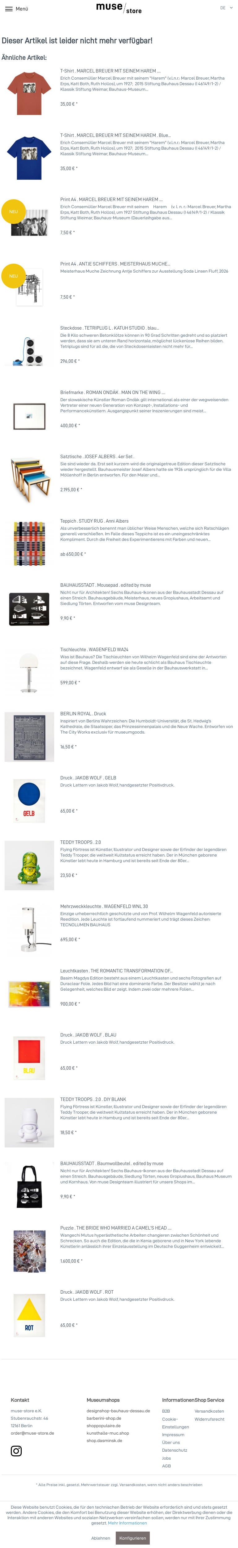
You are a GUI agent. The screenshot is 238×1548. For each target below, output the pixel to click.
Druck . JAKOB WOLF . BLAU (88, 1035)
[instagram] (16, 1451)
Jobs (166, 1458)
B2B (166, 1411)
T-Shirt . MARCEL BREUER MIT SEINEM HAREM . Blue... (115, 135)
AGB (166, 1465)
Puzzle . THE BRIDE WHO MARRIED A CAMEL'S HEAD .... (115, 1228)
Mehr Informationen (127, 1522)
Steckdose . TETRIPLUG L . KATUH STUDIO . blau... (109, 328)
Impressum (173, 1434)
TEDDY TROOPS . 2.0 (80, 842)
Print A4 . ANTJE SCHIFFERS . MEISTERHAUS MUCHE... (115, 264)
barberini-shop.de (104, 1418)
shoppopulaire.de (104, 1425)
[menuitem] (188, 8)
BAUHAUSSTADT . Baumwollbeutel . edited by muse (111, 1163)
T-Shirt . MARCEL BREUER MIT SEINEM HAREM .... (110, 71)
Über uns (171, 1442)
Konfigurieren (132, 1538)
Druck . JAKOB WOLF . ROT (87, 1292)
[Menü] (16, 8)
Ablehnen (100, 1538)
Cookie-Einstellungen (175, 1422)
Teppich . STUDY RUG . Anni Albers (94, 521)
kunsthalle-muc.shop (108, 1433)
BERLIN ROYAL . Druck (83, 713)
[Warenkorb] (203, 8)
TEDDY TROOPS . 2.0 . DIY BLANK (93, 1099)
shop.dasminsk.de (104, 1440)
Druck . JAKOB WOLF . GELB (88, 777)
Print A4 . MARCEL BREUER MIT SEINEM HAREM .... (111, 199)
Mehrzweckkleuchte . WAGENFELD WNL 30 (104, 906)
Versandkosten (209, 1411)
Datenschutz (174, 1450)
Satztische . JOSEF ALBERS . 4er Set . (97, 456)
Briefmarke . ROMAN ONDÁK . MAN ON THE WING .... (112, 392)
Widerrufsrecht (209, 1419)
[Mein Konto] (188, 8)
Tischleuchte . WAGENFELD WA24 (94, 649)
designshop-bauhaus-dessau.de (118, 1410)
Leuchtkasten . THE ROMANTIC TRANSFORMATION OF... (116, 970)
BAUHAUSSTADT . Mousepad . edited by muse (105, 585)
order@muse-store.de (32, 1433)
